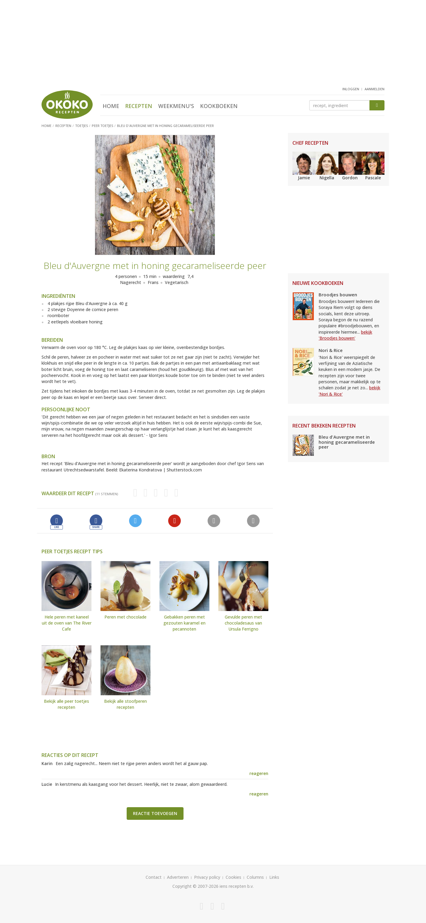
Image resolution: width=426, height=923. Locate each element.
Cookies (233, 877)
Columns (255, 877)
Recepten (138, 106)
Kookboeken (219, 106)
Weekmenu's (176, 106)
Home (111, 106)
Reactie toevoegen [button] (155, 813)
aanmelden (374, 89)
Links (274, 877)
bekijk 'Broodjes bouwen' (345, 335)
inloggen (350, 89)
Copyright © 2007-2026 (195, 886)
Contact (154, 877)
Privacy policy (207, 877)
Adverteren (178, 877)
